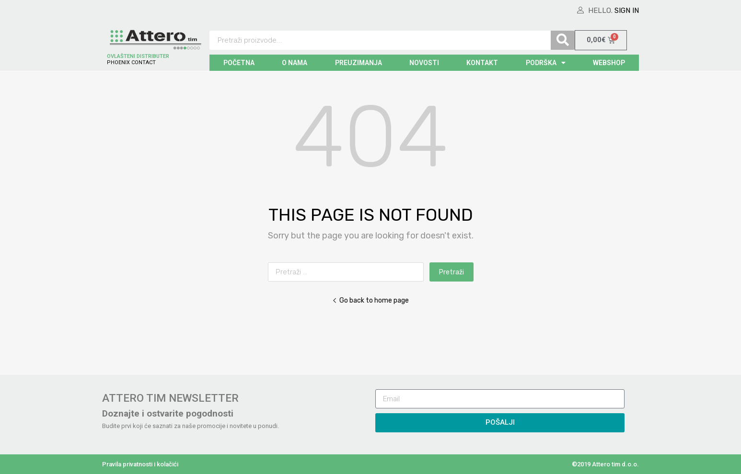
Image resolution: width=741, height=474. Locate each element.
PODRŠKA (546, 63)
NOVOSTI (424, 63)
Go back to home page (370, 300)
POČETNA (239, 63)
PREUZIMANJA (358, 63)
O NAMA (294, 63)
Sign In (626, 10)
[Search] (563, 40)
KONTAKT (482, 63)
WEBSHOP (609, 63)
